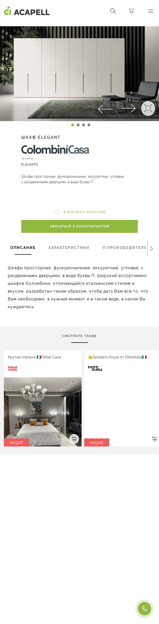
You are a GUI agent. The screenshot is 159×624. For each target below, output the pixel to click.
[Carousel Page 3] (83, 124)
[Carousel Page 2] (78, 124)
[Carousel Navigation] (79, 24)
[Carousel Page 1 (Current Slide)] (72, 124)
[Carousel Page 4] (89, 124)
